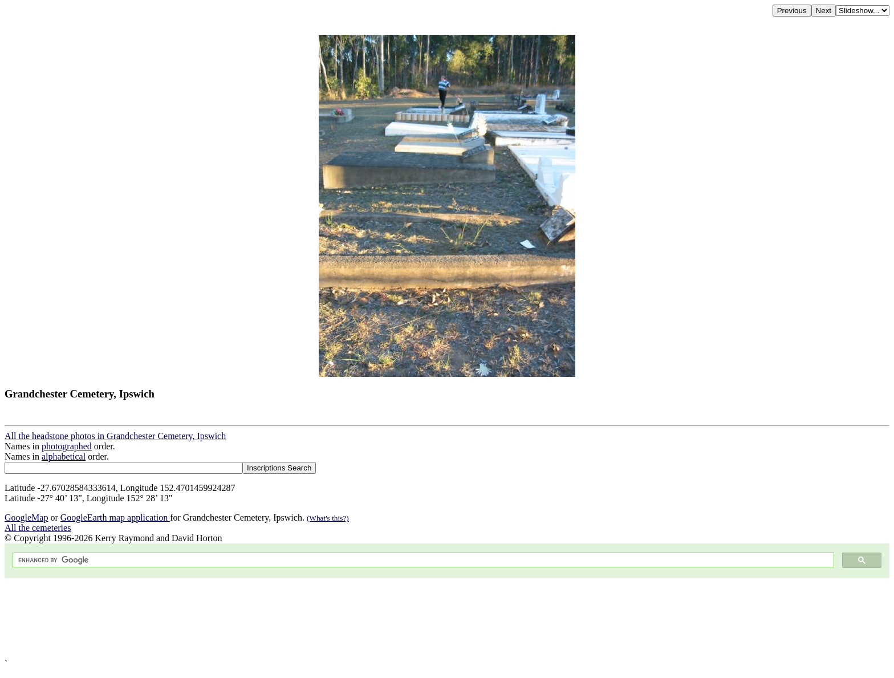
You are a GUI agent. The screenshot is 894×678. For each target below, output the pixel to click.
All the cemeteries (38, 528)
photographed (67, 446)
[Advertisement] (347, 618)
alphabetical (64, 456)
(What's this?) (328, 518)
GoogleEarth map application (115, 517)
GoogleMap (26, 517)
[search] (422, 560)
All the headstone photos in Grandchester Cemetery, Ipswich (115, 436)
